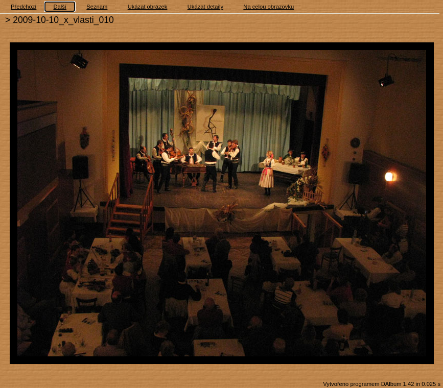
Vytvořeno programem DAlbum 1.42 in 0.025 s (381, 384)
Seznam (96, 7)
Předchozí (23, 7)
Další (59, 7)
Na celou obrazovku (268, 7)
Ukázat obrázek (148, 7)
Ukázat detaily (205, 7)
